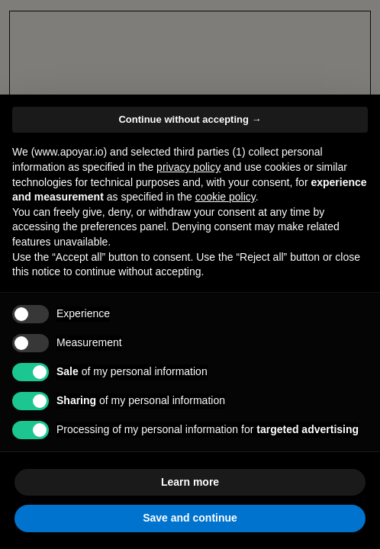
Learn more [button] (190, 482)
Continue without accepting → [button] (189, 119)
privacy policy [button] (188, 167)
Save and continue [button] (190, 518)
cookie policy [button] (225, 197)
